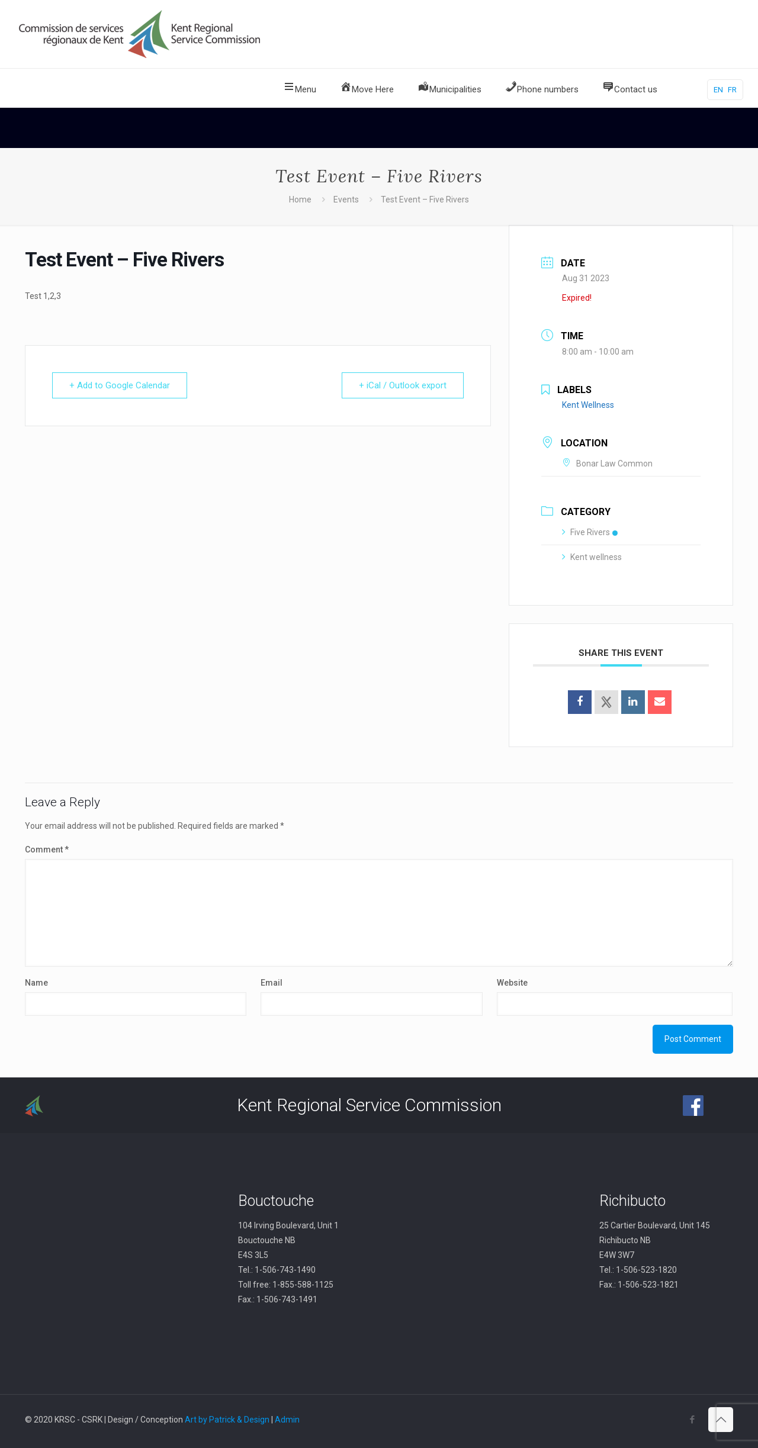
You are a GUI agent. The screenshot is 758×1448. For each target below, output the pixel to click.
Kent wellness (592, 557)
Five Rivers (590, 532)
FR (732, 89)
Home (300, 199)
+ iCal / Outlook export (403, 385)
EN (718, 89)
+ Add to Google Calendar (119, 385)
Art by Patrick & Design (227, 1419)
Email (271, 982)
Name (36, 982)
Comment (47, 849)
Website (512, 982)
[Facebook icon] (692, 1419)
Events (346, 199)
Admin (287, 1419)
